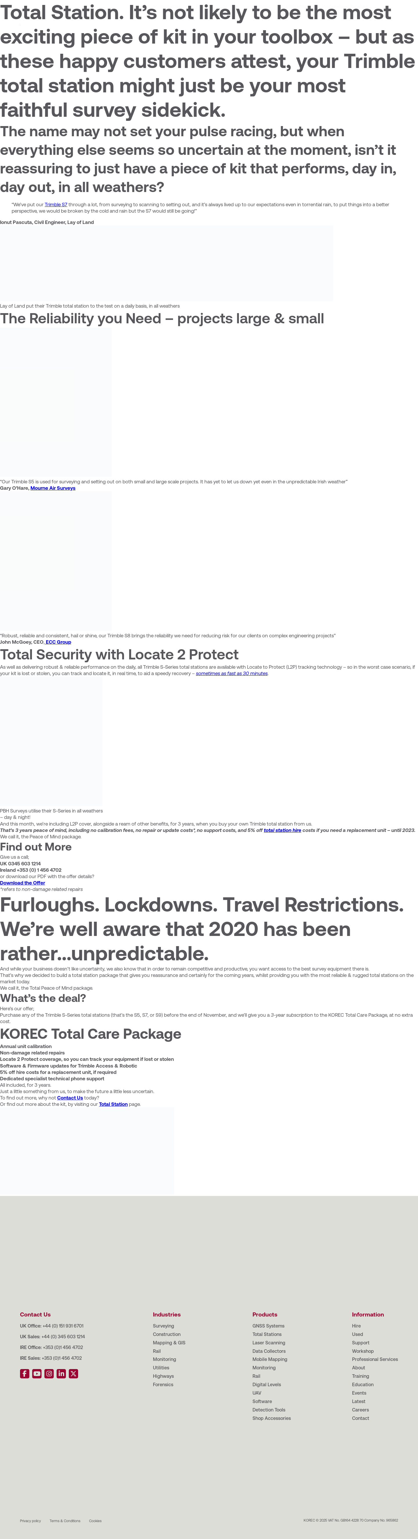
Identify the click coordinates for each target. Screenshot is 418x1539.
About (35, 5)
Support (262, 23)
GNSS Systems (268, 1326)
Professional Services (345, 23)
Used (357, 1334)
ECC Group (58, 642)
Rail (157, 1351)
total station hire (282, 830)
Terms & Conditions (65, 1521)
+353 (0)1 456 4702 (63, 1347)
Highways (163, 1376)
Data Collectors (269, 1351)
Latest (135, 5)
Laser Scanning (269, 1343)
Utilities (161, 1368)
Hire (234, 23)
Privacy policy (30, 1521)
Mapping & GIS (169, 1343)
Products (205, 23)
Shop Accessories (272, 1418)
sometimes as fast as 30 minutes (232, 673)
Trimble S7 (56, 204)
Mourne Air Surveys (52, 488)
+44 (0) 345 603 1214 (63, 1336)
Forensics (163, 1384)
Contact (183, 5)
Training (58, 5)
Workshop (296, 23)
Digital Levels (267, 1384)
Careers (158, 5)
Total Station (113, 1104)
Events (113, 5)
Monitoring (164, 1359)
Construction (167, 1334)
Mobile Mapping (270, 1359)
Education (86, 5)
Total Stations (267, 1334)
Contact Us (70, 1098)
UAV (257, 1393)
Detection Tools (269, 1410)
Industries (170, 23)
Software (262, 1401)
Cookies (95, 1521)
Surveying (163, 1326)
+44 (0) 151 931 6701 (63, 1326)
